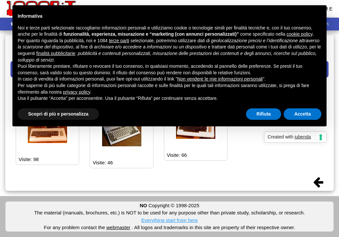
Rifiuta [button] (264, 114)
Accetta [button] (302, 114)
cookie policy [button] (299, 34)
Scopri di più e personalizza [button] (58, 114)
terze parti (119, 40)
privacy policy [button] (76, 92)
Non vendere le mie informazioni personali (219, 79)
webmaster (118, 227)
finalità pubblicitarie (55, 53)
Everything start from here (169, 220)
